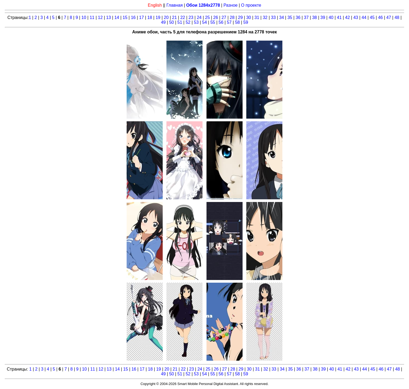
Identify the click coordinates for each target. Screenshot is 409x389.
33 (273, 17)
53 (196, 22)
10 (83, 17)
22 (182, 17)
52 (188, 22)
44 (364, 17)
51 (179, 22)
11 (92, 17)
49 (163, 22)
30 (248, 17)
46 (380, 17)
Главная (174, 5)
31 (257, 17)
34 (281, 17)
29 (240, 17)
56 (221, 22)
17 (141, 17)
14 (116, 17)
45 (372, 17)
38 (314, 17)
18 (149, 17)
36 (298, 17)
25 (207, 17)
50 (171, 22)
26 (215, 17)
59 (245, 22)
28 (232, 17)
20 (166, 17)
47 (388, 17)
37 (306, 17)
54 (204, 22)
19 (157, 17)
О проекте (251, 5)
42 (347, 17)
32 (265, 17)
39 (322, 17)
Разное (230, 5)
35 (289, 17)
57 (229, 22)
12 (100, 17)
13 (108, 17)
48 (397, 17)
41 (339, 17)
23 (191, 17)
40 (331, 17)
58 (237, 22)
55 (212, 22)
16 (133, 17)
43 (355, 17)
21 (174, 17)
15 (125, 17)
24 (199, 17)
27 (223, 17)
